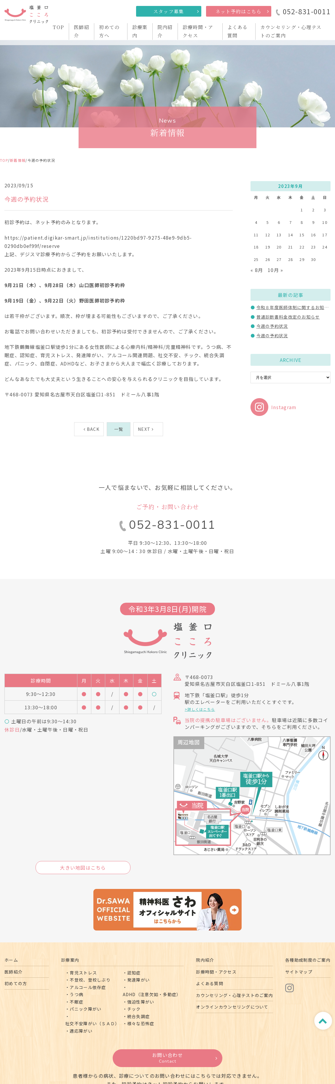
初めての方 (15, 983)
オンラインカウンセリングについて (232, 1007)
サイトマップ (298, 972)
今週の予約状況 (272, 326)
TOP (58, 27)
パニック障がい (85, 1009)
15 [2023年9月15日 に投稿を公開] (301, 235)
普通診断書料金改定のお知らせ (288, 317)
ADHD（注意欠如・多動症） (152, 994)
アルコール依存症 (88, 987)
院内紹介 (205, 960)
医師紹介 (13, 972)
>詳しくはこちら (200, 709)
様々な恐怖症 (140, 1023)
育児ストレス (83, 973)
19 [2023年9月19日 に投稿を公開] (267, 247)
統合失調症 (138, 1016)
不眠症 (76, 1002)
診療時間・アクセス (216, 972)
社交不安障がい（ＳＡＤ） (92, 1023)
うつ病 (76, 994)
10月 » (275, 269)
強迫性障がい (140, 1002)
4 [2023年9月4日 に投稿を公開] (256, 222)
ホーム (11, 960)
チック (134, 1009)
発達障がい (138, 980)
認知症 (134, 973)
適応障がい (81, 1031)
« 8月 (257, 269)
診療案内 (70, 960)
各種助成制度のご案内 (308, 960)
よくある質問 (209, 983)
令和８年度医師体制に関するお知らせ (295, 307)
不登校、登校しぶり (90, 980)
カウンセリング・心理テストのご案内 (234, 995)
